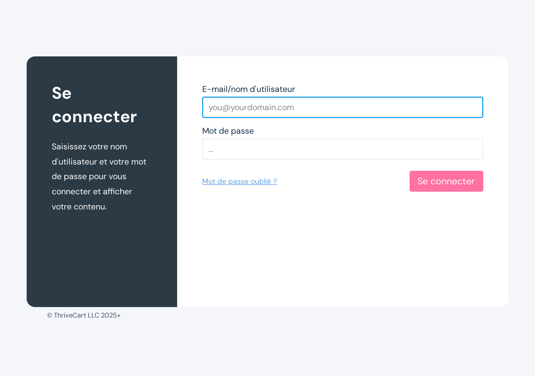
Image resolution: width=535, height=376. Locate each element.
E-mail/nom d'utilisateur (248, 89)
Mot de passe (228, 130)
